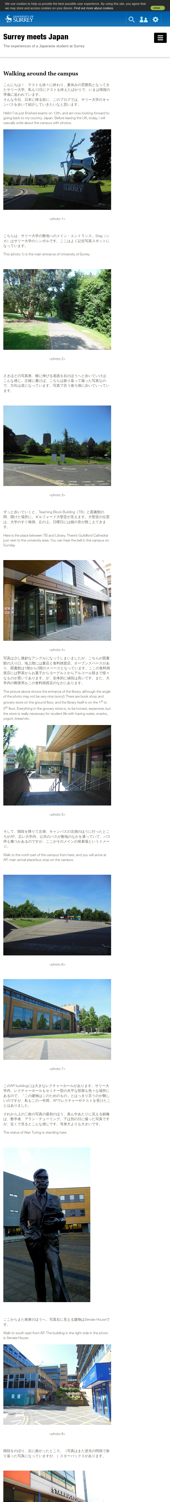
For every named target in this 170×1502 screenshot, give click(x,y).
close (156, 8)
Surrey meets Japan (35, 36)
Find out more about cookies (93, 8)
